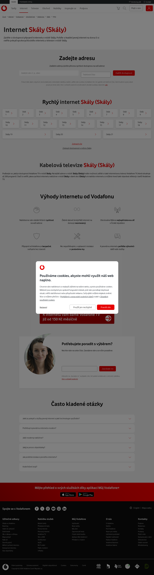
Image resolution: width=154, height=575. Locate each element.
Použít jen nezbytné (82, 307)
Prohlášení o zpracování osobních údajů (76, 296)
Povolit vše (106, 307)
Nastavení (43, 307)
